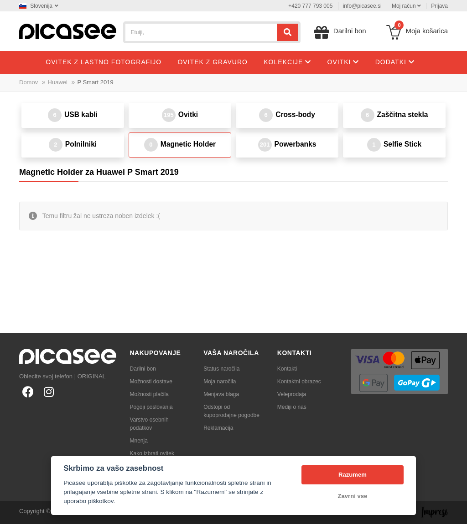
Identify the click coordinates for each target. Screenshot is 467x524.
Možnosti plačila (149, 394)
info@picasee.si (362, 6)
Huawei (57, 82)
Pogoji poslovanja (151, 407)
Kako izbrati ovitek (152, 453)
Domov (28, 82)
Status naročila (221, 369)
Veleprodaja (291, 394)
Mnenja (139, 441)
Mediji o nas (291, 407)
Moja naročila (219, 381)
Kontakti (287, 369)
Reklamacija (218, 428)
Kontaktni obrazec (299, 381)
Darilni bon (143, 369)
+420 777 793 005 (310, 6)
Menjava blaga (221, 394)
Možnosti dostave (151, 381)
